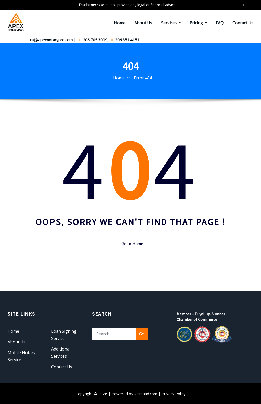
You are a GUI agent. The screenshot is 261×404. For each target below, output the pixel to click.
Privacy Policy (174, 393)
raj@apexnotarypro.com (51, 39)
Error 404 (143, 78)
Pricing (198, 23)
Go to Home (130, 243)
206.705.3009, (94, 39)
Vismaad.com (145, 393)
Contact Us (242, 23)
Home (119, 23)
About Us (143, 23)
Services (171, 23)
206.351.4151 (125, 39)
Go (142, 334)
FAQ (220, 23)
